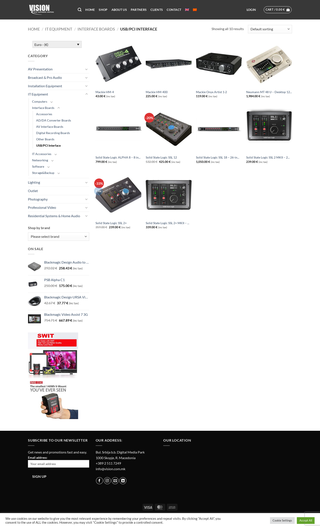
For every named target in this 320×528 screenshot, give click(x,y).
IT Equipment (58, 29)
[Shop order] (270, 29)
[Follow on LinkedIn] (122, 480)
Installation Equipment (45, 86)
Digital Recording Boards (53, 133)
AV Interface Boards (49, 126)
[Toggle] (86, 69)
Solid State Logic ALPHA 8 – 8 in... (118, 157)
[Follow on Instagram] (107, 480)
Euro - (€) (41, 44)
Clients (156, 9)
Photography (38, 199)
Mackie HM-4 (104, 92)
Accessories (44, 114)
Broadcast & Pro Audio (45, 77)
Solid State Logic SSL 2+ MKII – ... (167, 223)
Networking (40, 160)
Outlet (33, 191)
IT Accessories (41, 154)
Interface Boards (96, 29)
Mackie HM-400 (157, 92)
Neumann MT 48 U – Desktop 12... (269, 92)
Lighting (34, 182)
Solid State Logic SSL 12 (161, 157)
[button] (251, 10)
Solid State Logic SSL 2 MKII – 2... (268, 157)
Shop (103, 9)
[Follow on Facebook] (99, 480)
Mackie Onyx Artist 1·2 (211, 92)
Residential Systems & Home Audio (54, 216)
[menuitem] (187, 9)
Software (38, 166)
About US (119, 9)
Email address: (58, 462)
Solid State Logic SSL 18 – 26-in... (217, 157)
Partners (139, 9)
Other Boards (45, 139)
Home (90, 9)
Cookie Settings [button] (282, 520)
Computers (39, 101)
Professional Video (42, 207)
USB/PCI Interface (48, 145)
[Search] (79, 9)
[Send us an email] (115, 480)
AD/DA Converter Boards (53, 120)
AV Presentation (40, 69)
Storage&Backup (43, 173)
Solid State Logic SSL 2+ (111, 223)
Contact (174, 9)
